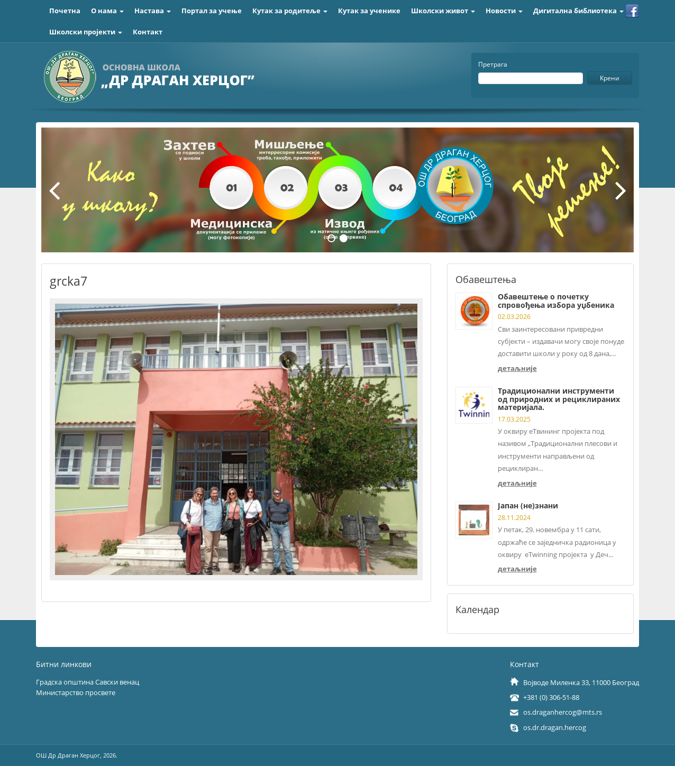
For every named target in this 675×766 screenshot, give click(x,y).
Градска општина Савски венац (87, 682)
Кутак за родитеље (289, 10)
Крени (609, 78)
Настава (152, 10)
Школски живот (443, 10)
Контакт (147, 32)
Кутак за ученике (369, 10)
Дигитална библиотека (578, 10)
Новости (504, 10)
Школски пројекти (85, 32)
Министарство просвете (75, 692)
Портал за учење (211, 10)
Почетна (64, 10)
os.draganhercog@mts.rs (562, 712)
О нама (107, 10)
